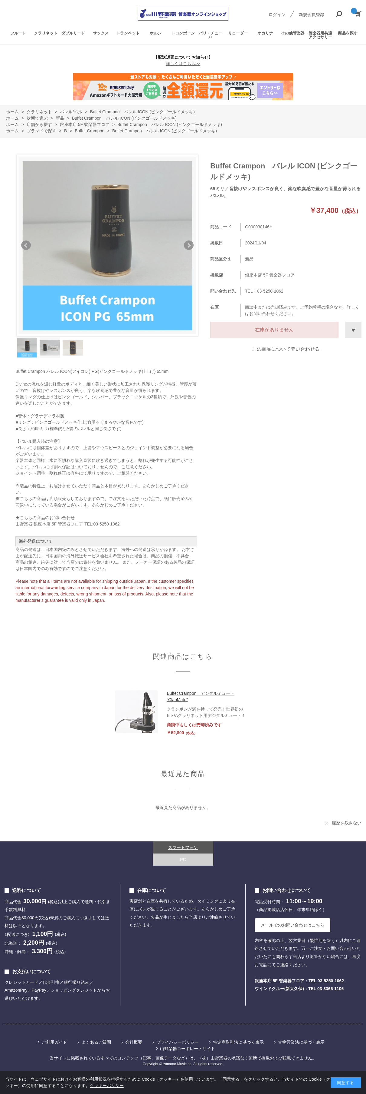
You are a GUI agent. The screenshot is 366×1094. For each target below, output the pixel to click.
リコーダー (238, 33)
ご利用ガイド (54, 1042)
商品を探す (348, 33)
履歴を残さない (346, 823)
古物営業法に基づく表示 (301, 1042)
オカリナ (265, 33)
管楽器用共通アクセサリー (320, 35)
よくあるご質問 (96, 1042)
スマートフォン (183, 847)
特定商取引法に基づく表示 (238, 1042)
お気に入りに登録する (353, 330)
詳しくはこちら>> (183, 63)
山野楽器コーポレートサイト (187, 1048)
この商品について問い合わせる (286, 349)
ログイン (277, 14)
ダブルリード (73, 33)
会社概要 (133, 1042)
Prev (26, 245)
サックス (101, 33)
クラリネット (45, 33)
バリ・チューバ (210, 35)
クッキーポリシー (107, 1085)
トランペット (128, 33)
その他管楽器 (293, 33)
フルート (18, 33)
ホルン (156, 33)
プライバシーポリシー (177, 1042)
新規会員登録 (311, 14)
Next (189, 245)
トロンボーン (183, 33)
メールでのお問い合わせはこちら (292, 925)
